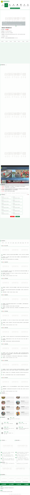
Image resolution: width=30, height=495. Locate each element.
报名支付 (19, 41)
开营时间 (6, 41)
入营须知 (23, 41)
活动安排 (11, 41)
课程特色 (2, 41)
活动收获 (15, 41)
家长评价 (27, 41)
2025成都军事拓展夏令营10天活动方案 (15, 8)
